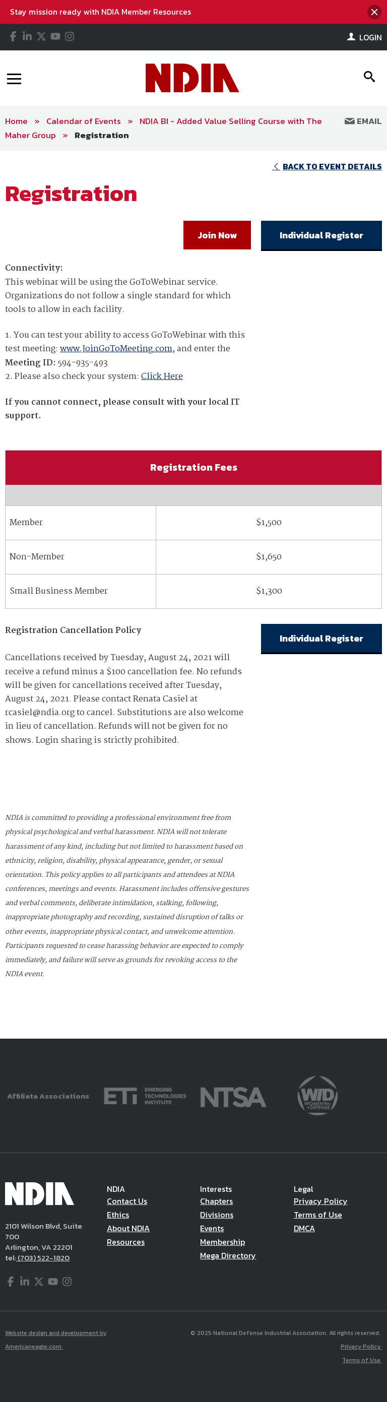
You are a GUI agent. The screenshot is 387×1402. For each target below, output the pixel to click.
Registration (102, 135)
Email (363, 121)
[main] (193, 595)
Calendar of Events (83, 121)
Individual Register (321, 235)
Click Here (162, 377)
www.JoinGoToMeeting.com (116, 349)
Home (16, 121)
